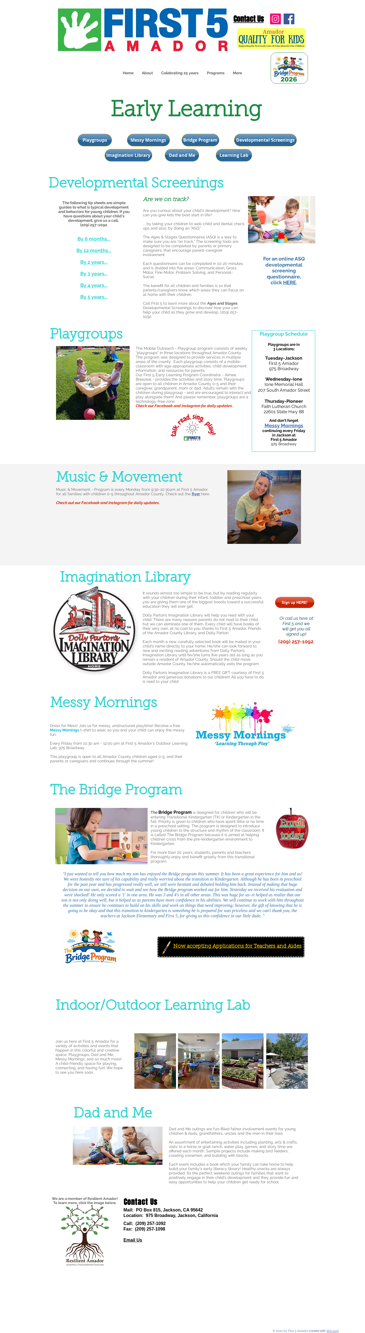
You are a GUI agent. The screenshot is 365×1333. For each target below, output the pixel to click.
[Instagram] (275, 19)
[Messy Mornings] (148, 140)
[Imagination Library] (128, 155)
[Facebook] (289, 19)
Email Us (133, 1240)
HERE (289, 282)
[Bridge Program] (200, 140)
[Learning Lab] (234, 155)
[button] (216, 73)
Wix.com (332, 1331)
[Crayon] (166, 947)
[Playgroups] (95, 140)
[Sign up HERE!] (294, 602)
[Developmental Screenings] (265, 140)
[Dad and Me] (182, 155)
